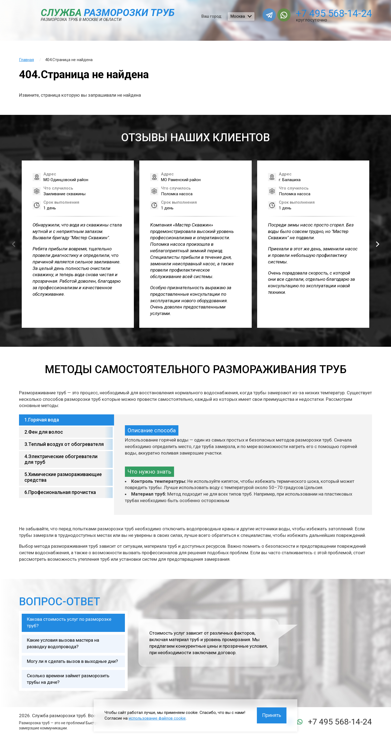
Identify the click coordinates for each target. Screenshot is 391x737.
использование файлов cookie (157, 718)
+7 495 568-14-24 (334, 13)
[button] (377, 244)
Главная (26, 59)
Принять (271, 715)
